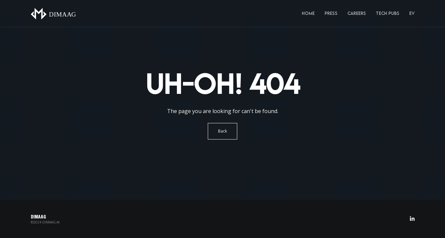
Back (222, 131)
